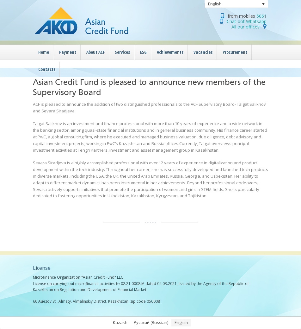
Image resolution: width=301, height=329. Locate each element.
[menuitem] (236, 4)
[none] (236, 4)
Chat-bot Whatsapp (247, 21)
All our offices (245, 27)
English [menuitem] (215, 4)
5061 (261, 16)
